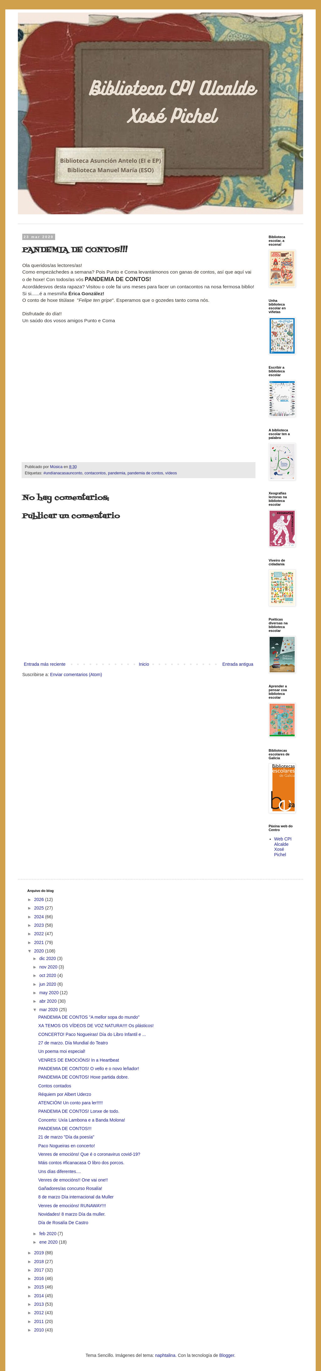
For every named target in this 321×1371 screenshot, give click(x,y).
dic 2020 (48, 958)
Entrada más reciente (45, 664)
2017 (39, 1269)
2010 (39, 1329)
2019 (39, 1252)
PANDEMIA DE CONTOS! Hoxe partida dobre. (83, 1077)
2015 (39, 1286)
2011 (39, 1321)
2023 (39, 925)
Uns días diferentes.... (59, 1171)
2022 (39, 933)
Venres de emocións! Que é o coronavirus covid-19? (89, 1154)
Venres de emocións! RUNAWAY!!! (72, 1205)
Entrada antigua (237, 664)
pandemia (116, 473)
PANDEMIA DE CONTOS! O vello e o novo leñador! (88, 1068)
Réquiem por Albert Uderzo (64, 1094)
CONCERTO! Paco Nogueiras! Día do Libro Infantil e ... (92, 1034)
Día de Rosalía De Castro (63, 1222)
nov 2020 (49, 966)
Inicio (144, 664)
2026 (39, 899)
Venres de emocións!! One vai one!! (73, 1179)
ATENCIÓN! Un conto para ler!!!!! (70, 1102)
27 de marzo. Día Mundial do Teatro (73, 1042)
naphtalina (165, 1355)
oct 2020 (48, 975)
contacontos (95, 473)
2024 (39, 916)
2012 (39, 1312)
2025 (39, 907)
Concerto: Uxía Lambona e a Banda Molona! (81, 1120)
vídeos (171, 473)
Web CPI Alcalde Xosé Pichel (283, 846)
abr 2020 (48, 1001)
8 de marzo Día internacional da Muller (75, 1196)
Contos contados (54, 1085)
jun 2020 (48, 984)
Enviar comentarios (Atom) (76, 674)
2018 (39, 1261)
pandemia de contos (145, 473)
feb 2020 (48, 1233)
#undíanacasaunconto (63, 473)
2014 (39, 1295)
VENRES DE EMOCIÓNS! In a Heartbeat (78, 1060)
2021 (39, 942)
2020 (39, 950)
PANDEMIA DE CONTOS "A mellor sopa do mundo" (88, 1017)
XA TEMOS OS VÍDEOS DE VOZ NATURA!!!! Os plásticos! (96, 1025)
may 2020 (49, 992)
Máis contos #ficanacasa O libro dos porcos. (81, 1162)
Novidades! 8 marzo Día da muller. (72, 1214)
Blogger (226, 1355)
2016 (39, 1278)
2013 (39, 1304)
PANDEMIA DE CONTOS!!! (65, 1128)
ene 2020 (49, 1242)
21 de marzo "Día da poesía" (66, 1136)
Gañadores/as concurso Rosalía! (70, 1188)
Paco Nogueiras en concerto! (66, 1145)
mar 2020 (49, 1009)
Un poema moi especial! (61, 1051)
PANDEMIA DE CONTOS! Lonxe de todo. (78, 1111)
